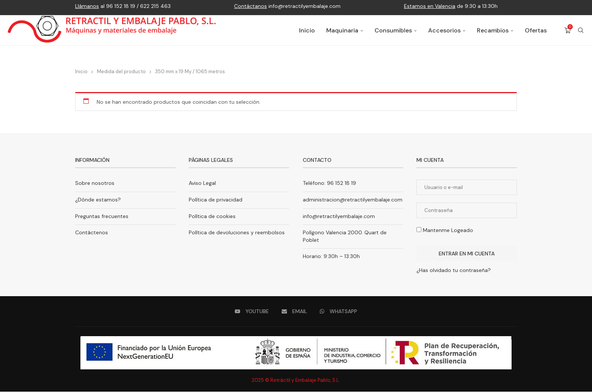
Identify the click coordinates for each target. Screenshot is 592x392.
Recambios (493, 30)
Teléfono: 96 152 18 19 (329, 183)
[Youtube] (252, 311)
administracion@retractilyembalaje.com (352, 200)
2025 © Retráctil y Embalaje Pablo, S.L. (296, 380)
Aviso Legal (202, 183)
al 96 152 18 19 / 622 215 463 (123, 6)
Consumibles (393, 30)
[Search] (580, 30)
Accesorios (444, 30)
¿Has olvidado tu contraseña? (453, 270)
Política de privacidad (215, 200)
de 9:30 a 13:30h (451, 6)
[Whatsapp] (338, 311)
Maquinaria (342, 30)
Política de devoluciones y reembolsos (237, 232)
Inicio (307, 30)
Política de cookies (212, 216)
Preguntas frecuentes (101, 216)
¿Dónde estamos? (98, 200)
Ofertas (536, 30)
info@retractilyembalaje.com (287, 6)
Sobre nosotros (94, 183)
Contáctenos (91, 232)
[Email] (294, 311)
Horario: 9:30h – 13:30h (331, 256)
